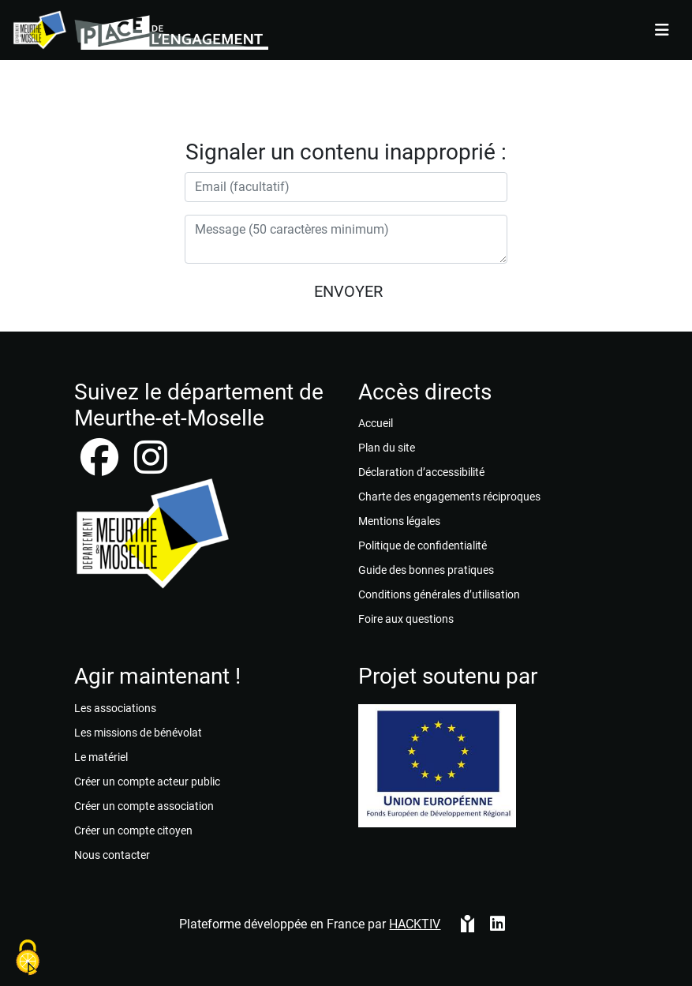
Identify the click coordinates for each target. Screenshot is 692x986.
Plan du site (386, 447)
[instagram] (151, 466)
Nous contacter (112, 855)
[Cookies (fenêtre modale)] (27, 959)
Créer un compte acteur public (147, 781)
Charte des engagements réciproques (449, 496)
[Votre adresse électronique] (346, 187)
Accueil (375, 423)
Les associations (115, 708)
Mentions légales (399, 521)
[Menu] (662, 30)
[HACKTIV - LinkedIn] (497, 931)
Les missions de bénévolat (138, 732)
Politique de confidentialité (422, 545)
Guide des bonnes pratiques (426, 570)
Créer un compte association (144, 806)
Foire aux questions (406, 619)
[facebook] (101, 466)
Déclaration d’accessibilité (421, 472)
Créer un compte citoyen (133, 830)
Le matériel (101, 757)
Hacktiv (414, 924)
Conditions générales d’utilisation (439, 594)
